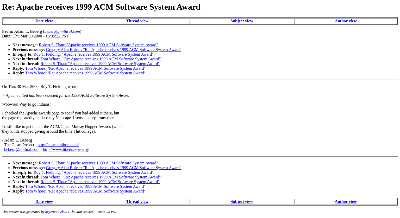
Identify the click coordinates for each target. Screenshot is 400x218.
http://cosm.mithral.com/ (58, 145)
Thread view (137, 21)
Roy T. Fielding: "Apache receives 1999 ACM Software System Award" (94, 54)
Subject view (241, 21)
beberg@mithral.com (22, 149)
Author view (346, 21)
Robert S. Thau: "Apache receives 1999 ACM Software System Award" (98, 45)
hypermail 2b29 (56, 212)
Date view (44, 21)
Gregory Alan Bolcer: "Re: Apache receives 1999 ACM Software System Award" (114, 49)
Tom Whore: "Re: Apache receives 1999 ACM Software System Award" (100, 59)
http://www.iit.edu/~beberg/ (66, 149)
